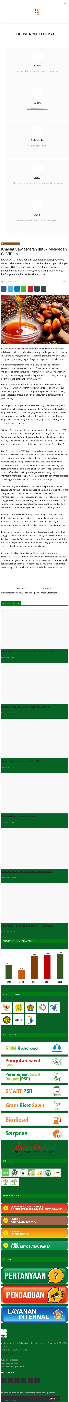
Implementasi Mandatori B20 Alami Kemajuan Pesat (27, 651)
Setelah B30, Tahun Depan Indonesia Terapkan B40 (27, 925)
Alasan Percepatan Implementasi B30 (20, 761)
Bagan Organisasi (48, 593)
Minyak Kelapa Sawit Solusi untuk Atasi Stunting (25, 707)
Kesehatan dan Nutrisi (10, 244)
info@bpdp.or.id (8, 1353)
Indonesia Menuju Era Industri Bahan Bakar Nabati (26, 871)
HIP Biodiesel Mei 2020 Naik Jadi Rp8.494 (20, 593)
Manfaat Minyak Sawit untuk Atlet (18, 816)
